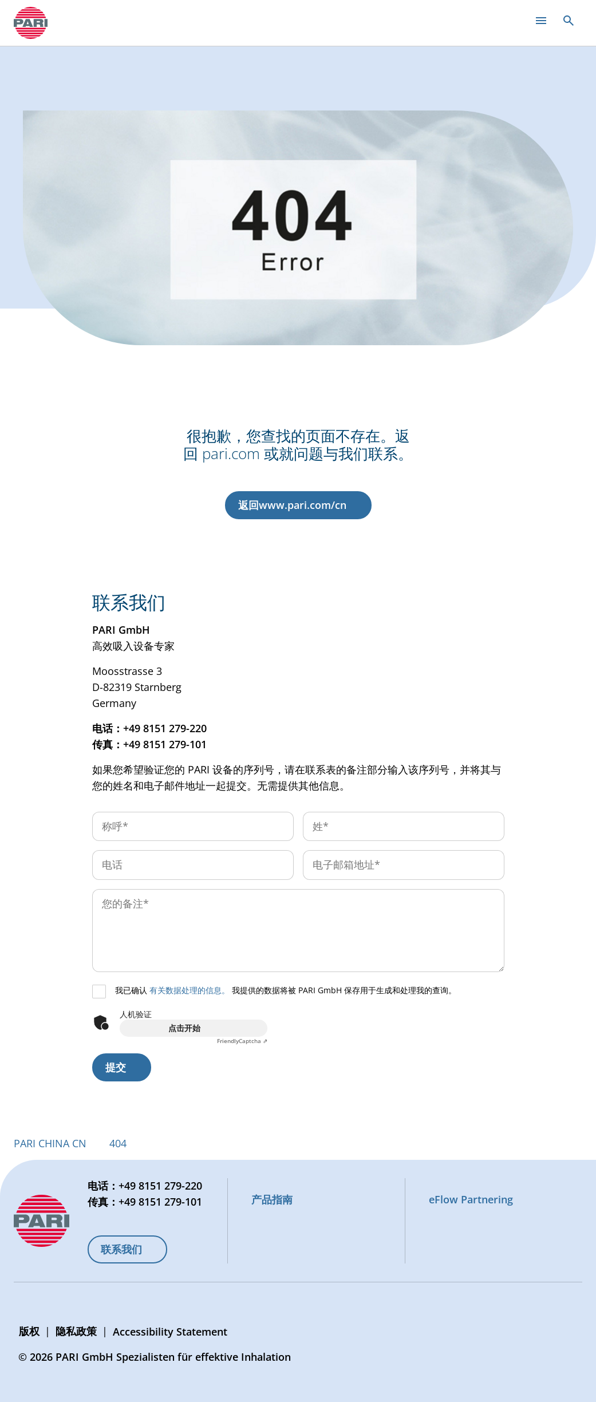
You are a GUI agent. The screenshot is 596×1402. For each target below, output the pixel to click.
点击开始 (184, 1027)
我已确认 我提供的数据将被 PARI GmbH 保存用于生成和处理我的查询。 (285, 990)
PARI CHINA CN (50, 1143)
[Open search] (568, 20)
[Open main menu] (541, 20)
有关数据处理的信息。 (189, 990)
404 (118, 1143)
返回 (292, 505)
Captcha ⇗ (242, 1041)
